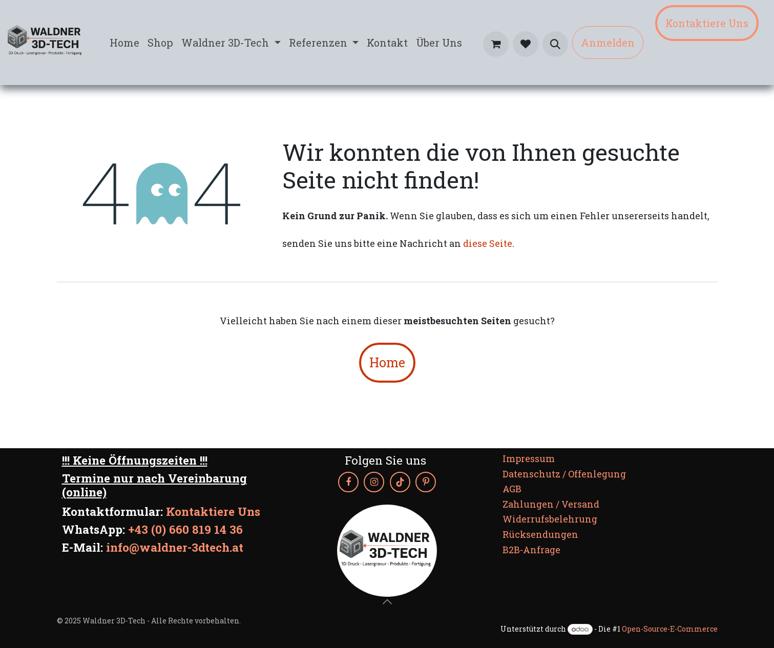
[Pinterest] (425, 482)
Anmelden (608, 42)
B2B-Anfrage (531, 550)
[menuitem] (124, 42)
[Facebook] (348, 482)
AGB (512, 489)
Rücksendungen (540, 534)
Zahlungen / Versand (551, 504)
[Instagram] (374, 482)
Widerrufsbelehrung (550, 519)
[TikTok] (400, 482)
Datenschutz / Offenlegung (564, 474)
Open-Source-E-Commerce (670, 629)
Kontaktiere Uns (706, 23)
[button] (555, 44)
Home (387, 362)
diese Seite (487, 243)
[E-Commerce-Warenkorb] (496, 44)
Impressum (529, 458)
